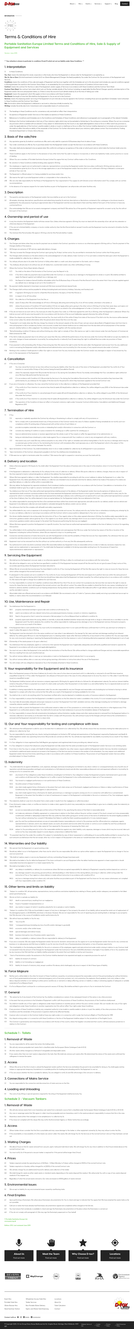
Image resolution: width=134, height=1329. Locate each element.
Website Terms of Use (86, 1325)
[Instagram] (21, 1317)
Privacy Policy (108, 1325)
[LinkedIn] (26, 1317)
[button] (72, 3)
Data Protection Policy (121, 1325)
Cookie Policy (98, 1325)
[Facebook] (18, 1317)
